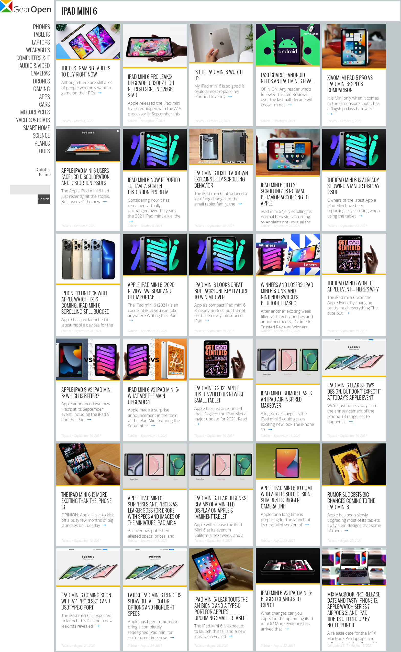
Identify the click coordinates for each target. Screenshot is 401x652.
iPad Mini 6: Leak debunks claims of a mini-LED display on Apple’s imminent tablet (220, 507)
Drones (41, 81)
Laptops (41, 42)
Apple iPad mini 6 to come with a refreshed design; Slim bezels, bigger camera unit (287, 497)
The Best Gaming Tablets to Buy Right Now (85, 71)
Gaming (41, 88)
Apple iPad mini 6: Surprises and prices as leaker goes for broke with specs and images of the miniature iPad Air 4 (154, 510)
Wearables (38, 50)
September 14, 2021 (87, 435)
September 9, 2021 (219, 540)
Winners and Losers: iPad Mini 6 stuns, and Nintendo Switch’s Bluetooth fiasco (287, 294)
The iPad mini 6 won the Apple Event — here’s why (353, 286)
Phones (41, 26)
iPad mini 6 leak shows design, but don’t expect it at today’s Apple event (354, 391)
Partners (44, 174)
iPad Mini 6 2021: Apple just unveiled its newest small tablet (218, 394)
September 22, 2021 (154, 331)
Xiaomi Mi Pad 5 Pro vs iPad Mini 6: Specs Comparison (350, 84)
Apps (44, 96)
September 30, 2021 (220, 226)
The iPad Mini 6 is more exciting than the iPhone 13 (86, 500)
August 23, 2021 (218, 645)
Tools (43, 151)
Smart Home (36, 127)
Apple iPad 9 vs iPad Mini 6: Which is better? (86, 392)
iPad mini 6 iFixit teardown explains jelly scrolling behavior (221, 179)
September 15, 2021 (353, 331)
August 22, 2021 (284, 645)
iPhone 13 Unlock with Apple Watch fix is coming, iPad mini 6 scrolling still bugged (85, 302)
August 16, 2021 (362, 645)
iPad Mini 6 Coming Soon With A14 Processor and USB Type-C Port (86, 601)
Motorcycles (35, 112)
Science (41, 135)
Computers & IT (33, 57)
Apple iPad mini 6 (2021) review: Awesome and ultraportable (151, 291)
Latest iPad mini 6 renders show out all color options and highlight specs (154, 604)
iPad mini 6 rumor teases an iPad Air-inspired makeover (286, 399)
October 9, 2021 (284, 121)
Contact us (43, 169)
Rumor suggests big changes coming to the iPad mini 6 (351, 500)
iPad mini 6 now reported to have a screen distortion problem (154, 186)
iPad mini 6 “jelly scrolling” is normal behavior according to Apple (285, 194)
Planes (42, 143)
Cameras (40, 73)
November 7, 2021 (153, 121)
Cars (44, 104)
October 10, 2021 (218, 121)
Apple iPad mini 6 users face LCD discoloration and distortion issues (85, 177)
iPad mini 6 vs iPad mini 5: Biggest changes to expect (286, 599)
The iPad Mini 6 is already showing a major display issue (353, 186)
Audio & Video (34, 65)
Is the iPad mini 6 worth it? (218, 75)
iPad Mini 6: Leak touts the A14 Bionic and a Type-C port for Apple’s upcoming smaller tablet (221, 608)
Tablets (42, 34)
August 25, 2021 (284, 540)
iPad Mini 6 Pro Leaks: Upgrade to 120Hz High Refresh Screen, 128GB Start (151, 86)
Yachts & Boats (33, 120)
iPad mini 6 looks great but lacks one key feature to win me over (221, 291)
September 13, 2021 (87, 540)
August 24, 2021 (85, 645)
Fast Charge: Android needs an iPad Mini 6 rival (287, 78)
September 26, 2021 (87, 331)
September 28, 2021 (287, 226)
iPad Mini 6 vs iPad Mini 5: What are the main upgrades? (153, 396)
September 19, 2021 (220, 331)
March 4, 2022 (83, 121)
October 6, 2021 (351, 121)
